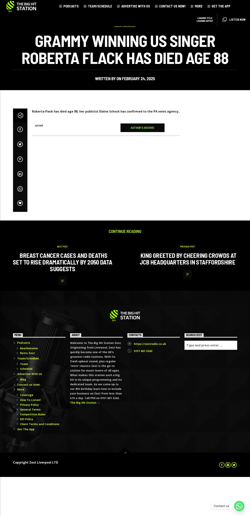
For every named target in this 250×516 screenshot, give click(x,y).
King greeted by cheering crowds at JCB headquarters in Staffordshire (188, 298)
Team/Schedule (100, 6)
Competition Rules (33, 453)
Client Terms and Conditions (39, 463)
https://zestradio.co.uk (150, 383)
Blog (23, 418)
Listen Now (234, 20)
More (198, 6)
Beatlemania (29, 387)
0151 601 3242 (143, 390)
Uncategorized (125, 45)
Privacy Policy (29, 444)
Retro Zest (27, 392)
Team (24, 403)
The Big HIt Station (85, 442)
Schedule (26, 408)
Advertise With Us (135, 6)
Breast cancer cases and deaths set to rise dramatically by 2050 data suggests (62, 301)
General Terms (30, 448)
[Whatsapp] (239, 506)
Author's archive (142, 166)
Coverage (26, 434)
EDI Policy (26, 458)
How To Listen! (30, 439)
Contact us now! (172, 6)
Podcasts (71, 6)
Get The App (221, 6)
